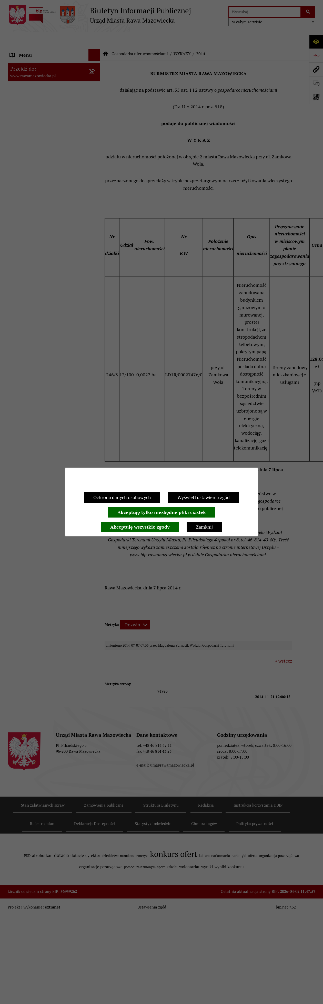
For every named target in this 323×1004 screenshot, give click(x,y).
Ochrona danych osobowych (122, 497)
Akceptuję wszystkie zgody (140, 527)
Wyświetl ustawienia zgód (203, 497)
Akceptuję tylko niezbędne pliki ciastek (161, 512)
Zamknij (204, 527)
